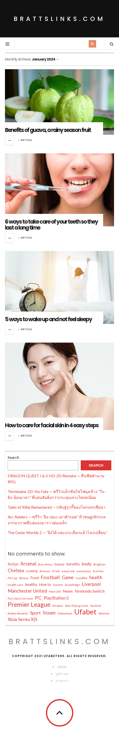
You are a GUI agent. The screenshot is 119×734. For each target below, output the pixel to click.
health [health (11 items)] (95, 577)
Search (13, 457)
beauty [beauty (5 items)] (59, 564)
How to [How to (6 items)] (45, 584)
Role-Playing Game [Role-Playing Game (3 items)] (76, 605)
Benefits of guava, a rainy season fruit (48, 130)
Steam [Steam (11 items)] (49, 612)
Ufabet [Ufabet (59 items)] (85, 612)
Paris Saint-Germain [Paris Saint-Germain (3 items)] (20, 598)
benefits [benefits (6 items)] (73, 564)
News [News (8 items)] (68, 591)
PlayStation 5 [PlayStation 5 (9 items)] (56, 598)
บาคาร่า (62, 680)
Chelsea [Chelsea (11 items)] (16, 570)
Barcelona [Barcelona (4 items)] (45, 564)
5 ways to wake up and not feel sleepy (48, 319)
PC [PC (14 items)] (38, 598)
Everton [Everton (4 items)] (98, 571)
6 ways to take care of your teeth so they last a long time (51, 225)
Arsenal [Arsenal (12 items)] (28, 563)
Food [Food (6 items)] (34, 578)
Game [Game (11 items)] (68, 577)
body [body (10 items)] (86, 563)
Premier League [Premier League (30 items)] (29, 605)
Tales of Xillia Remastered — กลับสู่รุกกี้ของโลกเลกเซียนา (56, 507)
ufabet (62, 667)
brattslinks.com (59, 19)
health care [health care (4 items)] (15, 585)
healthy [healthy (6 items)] (31, 584)
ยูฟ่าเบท (62, 674)
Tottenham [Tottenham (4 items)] (64, 613)
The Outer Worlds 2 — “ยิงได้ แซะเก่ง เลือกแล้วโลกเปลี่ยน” (57, 532)
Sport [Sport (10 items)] (35, 612)
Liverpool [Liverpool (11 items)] (91, 584)
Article (26, 140)
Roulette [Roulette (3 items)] (95, 605)
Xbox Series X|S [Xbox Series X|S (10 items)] (22, 619)
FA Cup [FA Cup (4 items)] (12, 578)
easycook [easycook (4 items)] (68, 571)
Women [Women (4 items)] (103, 613)
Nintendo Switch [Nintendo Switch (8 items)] (90, 591)
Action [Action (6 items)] (13, 564)
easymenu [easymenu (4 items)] (84, 571)
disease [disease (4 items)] (45, 571)
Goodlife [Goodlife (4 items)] (81, 578)
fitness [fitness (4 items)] (23, 578)
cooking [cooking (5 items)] (32, 571)
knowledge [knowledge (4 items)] (72, 585)
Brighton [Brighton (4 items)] (99, 564)
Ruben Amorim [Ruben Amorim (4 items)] (18, 613)
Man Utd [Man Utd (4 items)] (55, 591)
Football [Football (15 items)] (50, 577)
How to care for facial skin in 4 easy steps (51, 425)
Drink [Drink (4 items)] (56, 571)
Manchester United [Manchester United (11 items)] (27, 591)
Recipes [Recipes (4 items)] (57, 606)
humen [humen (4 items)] (58, 585)
